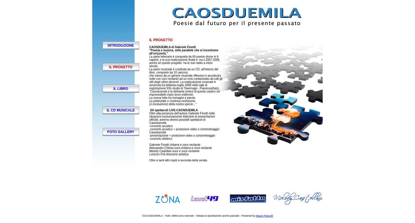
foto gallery (120, 132)
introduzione (120, 46)
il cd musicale (121, 110)
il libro (120, 89)
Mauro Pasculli (264, 215)
